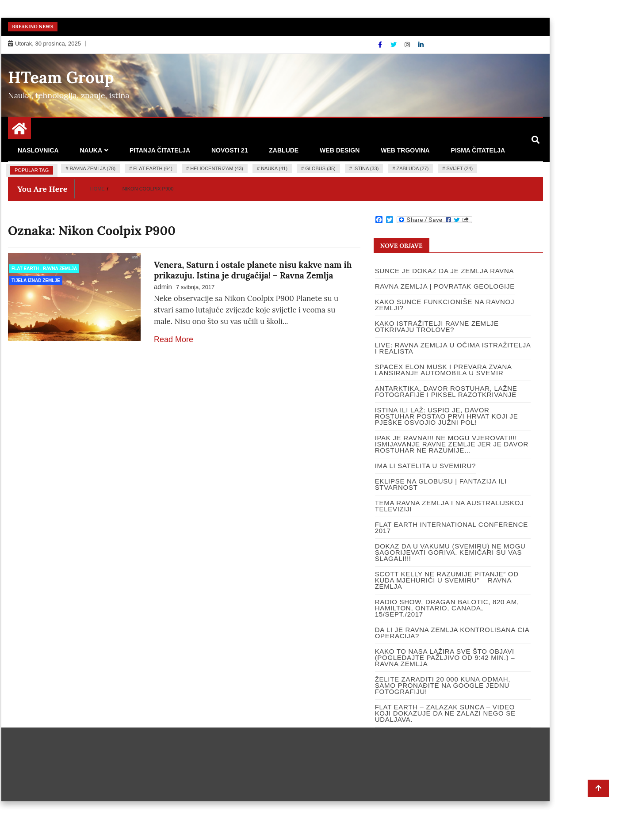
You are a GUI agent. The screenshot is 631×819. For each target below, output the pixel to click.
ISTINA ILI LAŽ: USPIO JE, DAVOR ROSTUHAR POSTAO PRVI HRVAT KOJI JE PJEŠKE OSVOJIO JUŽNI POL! (446, 416)
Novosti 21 (229, 150)
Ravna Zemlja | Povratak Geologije (445, 286)
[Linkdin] (421, 44)
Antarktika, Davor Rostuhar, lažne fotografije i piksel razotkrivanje (446, 391)
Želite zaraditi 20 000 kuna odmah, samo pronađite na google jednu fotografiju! (442, 685)
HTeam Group (61, 77)
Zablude (283, 150)
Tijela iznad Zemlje (35, 280)
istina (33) (366, 168)
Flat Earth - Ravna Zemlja (44, 268)
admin (163, 286)
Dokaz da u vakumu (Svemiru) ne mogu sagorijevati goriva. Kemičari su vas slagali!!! (450, 552)
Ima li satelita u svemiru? (425, 465)
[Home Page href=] (19, 131)
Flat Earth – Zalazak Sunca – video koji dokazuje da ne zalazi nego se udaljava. (445, 713)
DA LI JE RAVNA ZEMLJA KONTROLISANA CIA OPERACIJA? (452, 633)
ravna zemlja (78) (92, 168)
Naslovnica (38, 150)
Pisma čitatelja (478, 150)
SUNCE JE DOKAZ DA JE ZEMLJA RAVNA (444, 270)
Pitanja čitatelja (160, 150)
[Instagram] (408, 44)
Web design (339, 150)
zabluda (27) (413, 168)
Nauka (91, 150)
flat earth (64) (152, 168)
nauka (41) (274, 168)
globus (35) (320, 168)
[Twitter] (394, 44)
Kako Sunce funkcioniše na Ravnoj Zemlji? (445, 305)
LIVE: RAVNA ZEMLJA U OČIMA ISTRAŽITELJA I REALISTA (453, 348)
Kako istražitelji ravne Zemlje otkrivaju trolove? (437, 326)
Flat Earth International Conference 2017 (451, 527)
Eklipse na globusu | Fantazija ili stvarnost (441, 484)
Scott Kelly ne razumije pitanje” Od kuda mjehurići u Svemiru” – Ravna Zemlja (447, 580)
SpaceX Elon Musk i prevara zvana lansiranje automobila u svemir (443, 370)
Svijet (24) (460, 168)
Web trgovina (405, 150)
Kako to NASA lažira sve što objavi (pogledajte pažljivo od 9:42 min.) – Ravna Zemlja (445, 657)
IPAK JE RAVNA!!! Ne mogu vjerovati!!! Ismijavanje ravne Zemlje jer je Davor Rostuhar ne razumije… (451, 444)
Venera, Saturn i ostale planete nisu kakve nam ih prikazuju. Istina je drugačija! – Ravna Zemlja (253, 270)
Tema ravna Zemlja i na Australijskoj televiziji (449, 506)
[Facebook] (381, 44)
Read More (173, 339)
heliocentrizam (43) (216, 168)
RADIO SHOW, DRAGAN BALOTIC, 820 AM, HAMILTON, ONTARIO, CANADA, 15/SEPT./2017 (447, 608)
